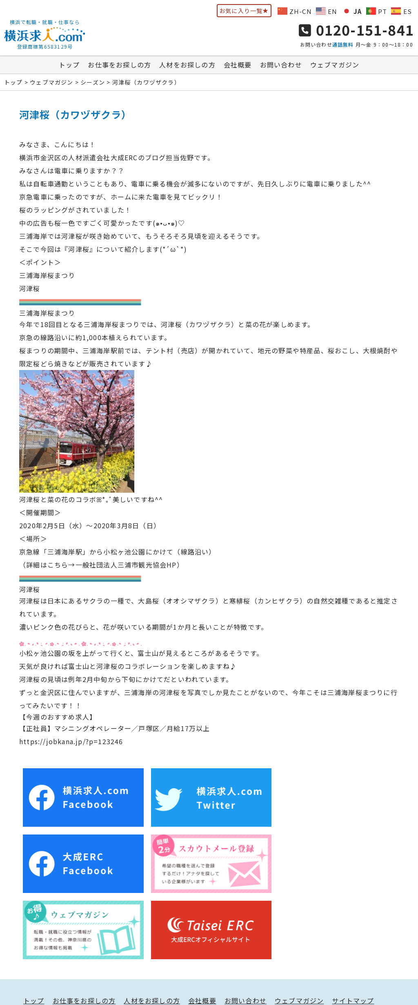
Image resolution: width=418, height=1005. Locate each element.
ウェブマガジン (334, 65)
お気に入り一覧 (244, 11)
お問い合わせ (281, 65)
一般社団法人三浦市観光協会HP (126, 565)
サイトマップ (353, 933)
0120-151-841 (356, 30)
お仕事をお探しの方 (119, 65)
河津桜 (29, 289)
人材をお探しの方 (187, 65)
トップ (69, 65)
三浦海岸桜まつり (47, 275)
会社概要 (238, 65)
